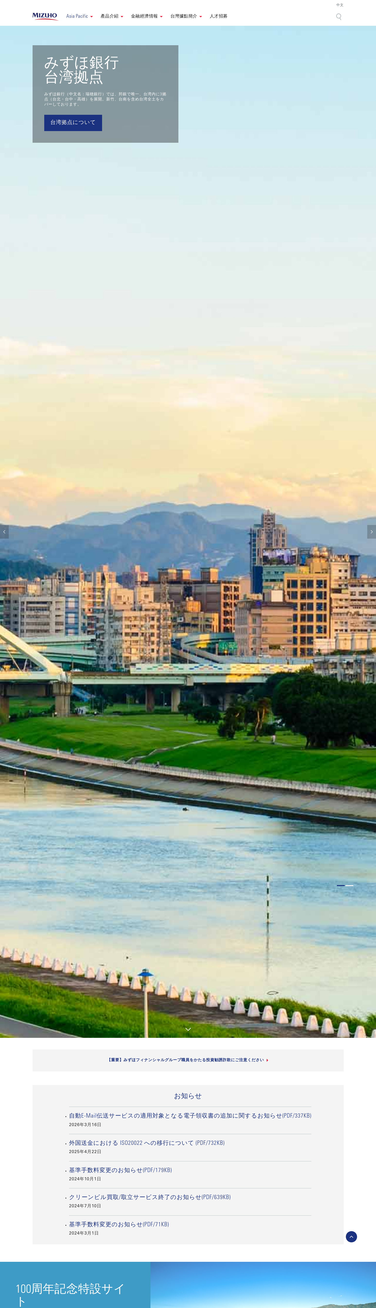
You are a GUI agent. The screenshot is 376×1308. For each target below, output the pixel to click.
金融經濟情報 (144, 16)
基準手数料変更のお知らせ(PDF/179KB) (120, 1171)
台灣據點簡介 (183, 16)
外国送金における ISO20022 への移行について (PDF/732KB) (147, 1144)
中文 (340, 5)
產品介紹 (110, 16)
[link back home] (46, 17)
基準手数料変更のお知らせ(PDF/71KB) (119, 1225)
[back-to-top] (351, 1237)
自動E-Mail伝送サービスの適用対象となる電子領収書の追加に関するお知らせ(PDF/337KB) (190, 1116)
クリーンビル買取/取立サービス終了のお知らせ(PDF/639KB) (150, 1198)
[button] (79, 17)
